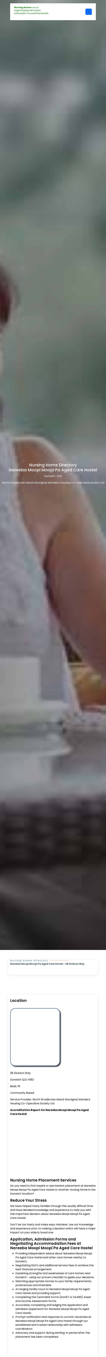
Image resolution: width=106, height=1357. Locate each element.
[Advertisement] (53, 1143)
